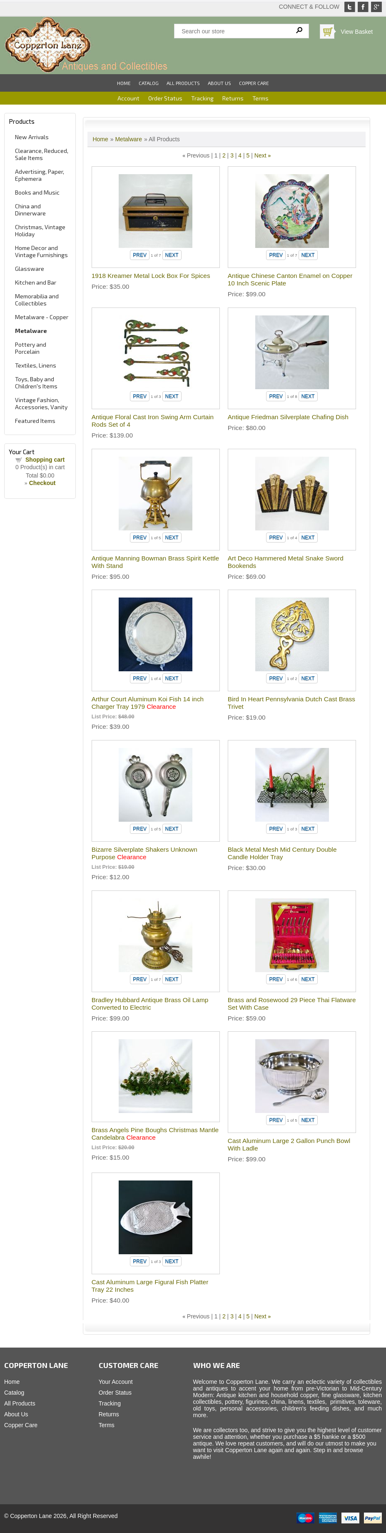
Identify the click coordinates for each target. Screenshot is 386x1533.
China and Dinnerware (30, 210)
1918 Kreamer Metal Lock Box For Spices (151, 275)
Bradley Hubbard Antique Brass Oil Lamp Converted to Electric (150, 1003)
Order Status (165, 98)
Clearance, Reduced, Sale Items (41, 154)
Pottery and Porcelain (30, 348)
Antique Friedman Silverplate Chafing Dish (288, 416)
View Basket (357, 31)
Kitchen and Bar (35, 282)
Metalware (31, 330)
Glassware (29, 268)
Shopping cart (45, 459)
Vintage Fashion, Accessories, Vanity (41, 403)
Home (124, 83)
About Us (219, 83)
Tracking (202, 98)
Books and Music (37, 192)
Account (128, 98)
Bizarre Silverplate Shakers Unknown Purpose (144, 853)
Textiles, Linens (35, 365)
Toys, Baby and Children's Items (36, 382)
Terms (260, 98)
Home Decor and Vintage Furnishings (41, 251)
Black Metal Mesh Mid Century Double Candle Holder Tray (282, 853)
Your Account (116, 1381)
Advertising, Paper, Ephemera (39, 175)
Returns (233, 98)
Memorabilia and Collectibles (37, 300)
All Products (183, 83)
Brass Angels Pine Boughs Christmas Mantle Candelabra (155, 1133)
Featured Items (35, 420)
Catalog (149, 83)
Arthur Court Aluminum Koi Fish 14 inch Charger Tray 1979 (148, 702)
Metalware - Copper (41, 316)
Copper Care (254, 83)
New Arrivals (32, 136)
